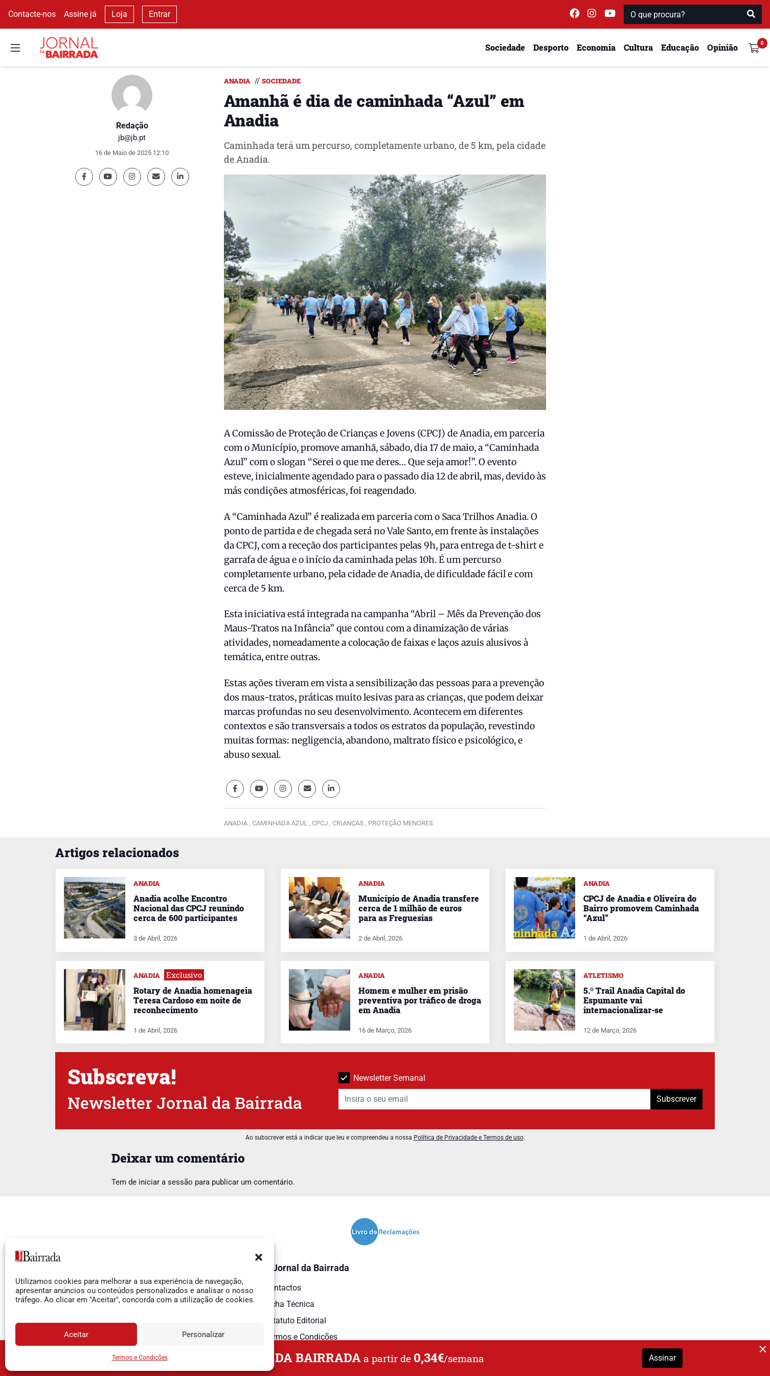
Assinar (662, 1358)
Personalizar (203, 1334)
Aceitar (76, 1334)
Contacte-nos (32, 14)
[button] (259, 1256)
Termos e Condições (140, 1357)
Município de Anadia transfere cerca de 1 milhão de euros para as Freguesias (418, 908)
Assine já (80, 14)
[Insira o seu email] (494, 1099)
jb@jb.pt (132, 137)
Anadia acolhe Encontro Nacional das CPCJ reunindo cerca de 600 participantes (188, 908)
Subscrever (676, 1099)
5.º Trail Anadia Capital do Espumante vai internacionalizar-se (634, 1000)
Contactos (282, 1288)
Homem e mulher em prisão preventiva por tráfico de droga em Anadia (419, 1000)
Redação (132, 125)
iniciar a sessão (166, 1182)
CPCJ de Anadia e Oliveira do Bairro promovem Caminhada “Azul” (641, 908)
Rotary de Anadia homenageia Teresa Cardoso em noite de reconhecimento (192, 1000)
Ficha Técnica (289, 1304)
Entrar (159, 14)
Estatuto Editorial (295, 1320)
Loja (119, 14)
